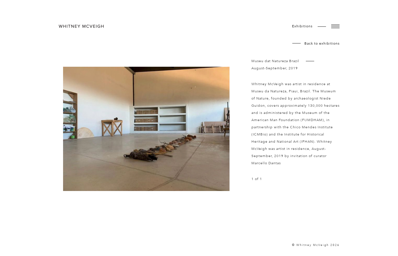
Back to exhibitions (322, 43)
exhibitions (302, 26)
